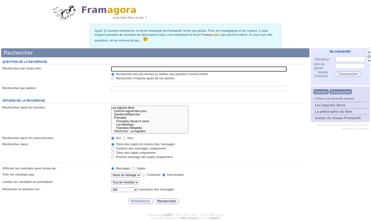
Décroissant (172, 174)
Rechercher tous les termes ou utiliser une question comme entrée (159, 74)
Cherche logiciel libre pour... (150, 111)
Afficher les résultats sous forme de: (29, 168)
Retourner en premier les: (21, 189)
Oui (116, 138)
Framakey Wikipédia (150, 128)
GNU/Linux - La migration (150, 131)
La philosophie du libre (333, 111)
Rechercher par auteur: (19, 88)
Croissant (151, 174)
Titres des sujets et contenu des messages (143, 144)
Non (128, 138)
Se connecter (340, 51)
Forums (321, 92)
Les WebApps (150, 124)
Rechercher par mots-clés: (22, 68)
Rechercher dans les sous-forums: (28, 138)
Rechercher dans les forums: (23, 107)
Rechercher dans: (15, 144)
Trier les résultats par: (18, 174)
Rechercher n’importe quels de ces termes (142, 78)
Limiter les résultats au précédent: (27, 182)
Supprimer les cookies (355, 128)
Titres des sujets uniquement (133, 152)
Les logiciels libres (330, 105)
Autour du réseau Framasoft (338, 118)
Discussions (341, 92)
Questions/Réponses (150, 114)
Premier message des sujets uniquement (141, 157)
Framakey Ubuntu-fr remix (150, 121)
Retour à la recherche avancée (335, 98)
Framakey (150, 117)
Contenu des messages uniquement (138, 148)
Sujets (139, 168)
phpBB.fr (214, 218)
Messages (120, 168)
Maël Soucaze (190, 218)
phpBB (167, 214)
